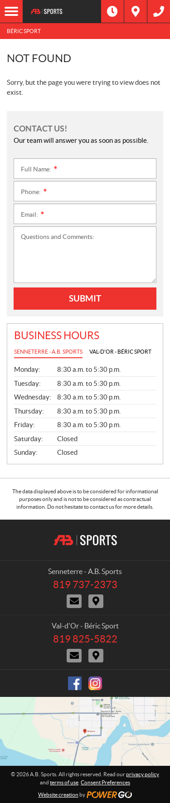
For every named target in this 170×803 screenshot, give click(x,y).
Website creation (58, 795)
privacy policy (142, 774)
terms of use (64, 782)
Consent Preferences (105, 782)
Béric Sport (24, 31)
